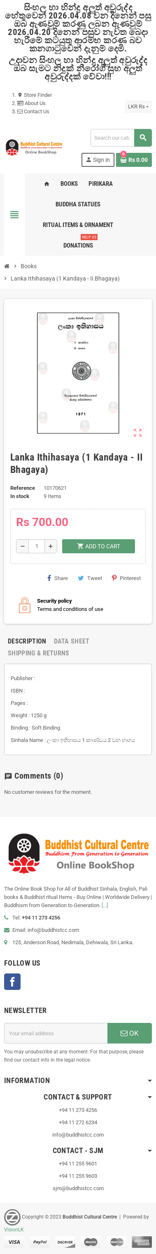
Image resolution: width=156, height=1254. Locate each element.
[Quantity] (36, 546)
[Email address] (55, 1033)
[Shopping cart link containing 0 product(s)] (134, 160)
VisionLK (14, 1230)
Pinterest (126, 578)
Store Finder (34, 95)
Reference (22, 488)
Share (57, 578)
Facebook (12, 981)
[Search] (121, 138)
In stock (19, 496)
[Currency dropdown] (138, 107)
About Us (31, 103)
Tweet (90, 578)
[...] (105, 905)
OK (130, 1033)
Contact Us (33, 111)
